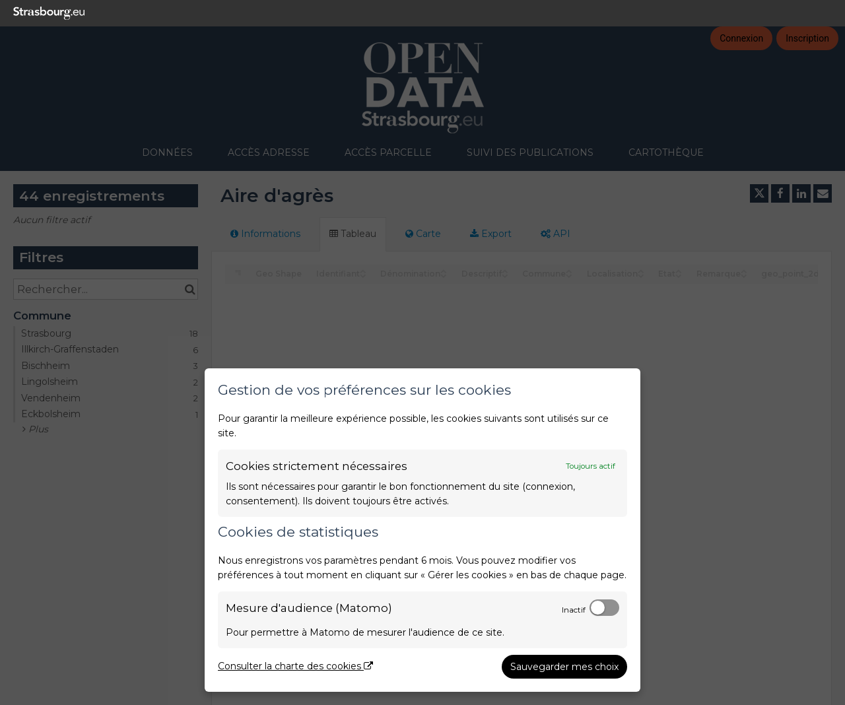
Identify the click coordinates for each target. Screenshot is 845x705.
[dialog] (422, 530)
